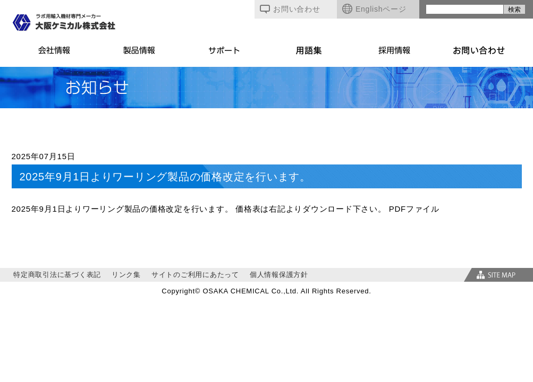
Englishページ (374, 9)
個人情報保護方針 (279, 275)
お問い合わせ (290, 9)
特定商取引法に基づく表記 (57, 275)
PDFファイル (414, 208)
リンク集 (126, 275)
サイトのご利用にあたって (195, 275)
